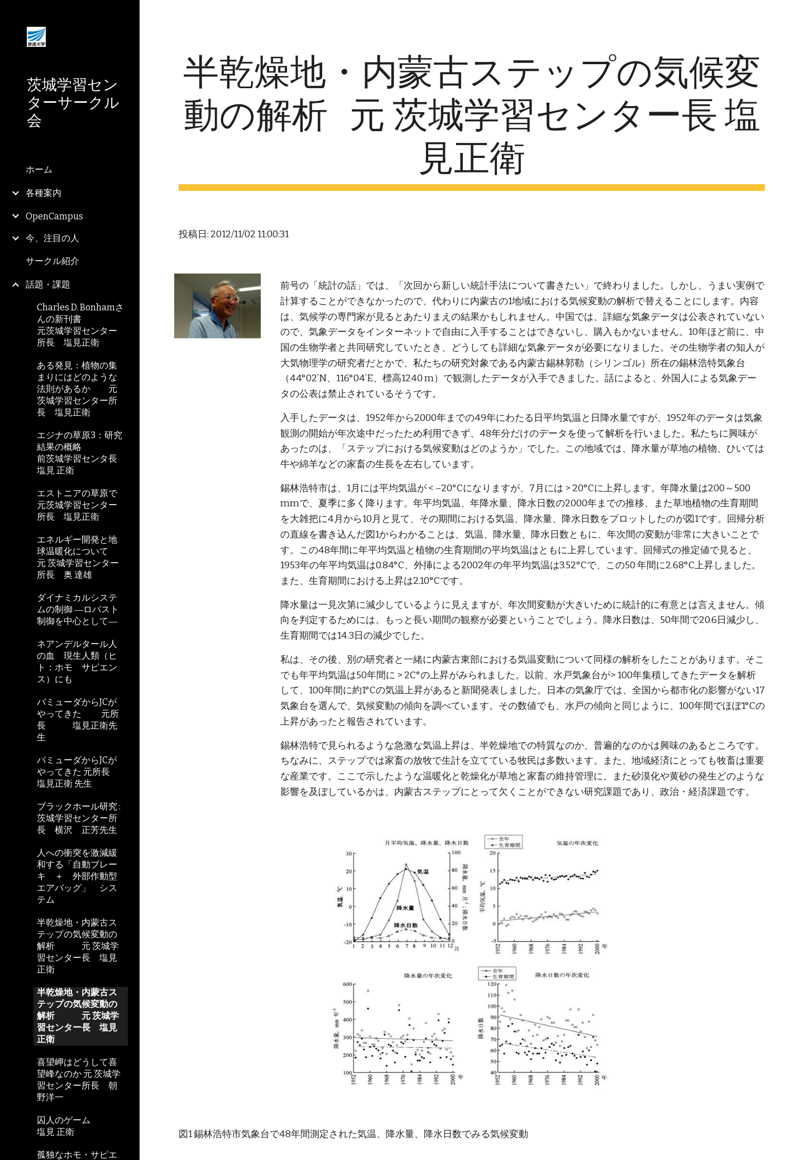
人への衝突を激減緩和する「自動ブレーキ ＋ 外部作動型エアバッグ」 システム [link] (77, 876)
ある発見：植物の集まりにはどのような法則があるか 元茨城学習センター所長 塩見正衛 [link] (77, 389)
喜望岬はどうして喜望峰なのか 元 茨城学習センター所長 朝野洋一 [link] (79, 1080)
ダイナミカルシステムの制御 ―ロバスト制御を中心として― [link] (78, 609)
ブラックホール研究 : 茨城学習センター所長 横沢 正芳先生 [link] (79, 818)
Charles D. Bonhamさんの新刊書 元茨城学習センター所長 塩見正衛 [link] (82, 325)
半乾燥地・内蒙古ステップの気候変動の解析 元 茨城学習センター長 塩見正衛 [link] (78, 946)
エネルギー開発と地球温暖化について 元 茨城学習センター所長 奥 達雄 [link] (82, 557)
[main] (472, 121)
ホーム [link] (39, 169)
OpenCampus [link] (54, 216)
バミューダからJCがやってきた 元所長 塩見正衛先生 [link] (78, 719)
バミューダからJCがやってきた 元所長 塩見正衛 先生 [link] (78, 772)
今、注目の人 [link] (52, 238)
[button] (790, 15)
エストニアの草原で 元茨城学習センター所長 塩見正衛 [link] (82, 505)
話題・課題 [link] (48, 284)
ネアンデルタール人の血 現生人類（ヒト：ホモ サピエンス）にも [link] (77, 661)
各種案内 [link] (43, 193)
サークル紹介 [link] (52, 261)
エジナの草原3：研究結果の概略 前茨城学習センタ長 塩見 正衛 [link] (81, 453)
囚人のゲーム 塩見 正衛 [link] (82, 1126)
